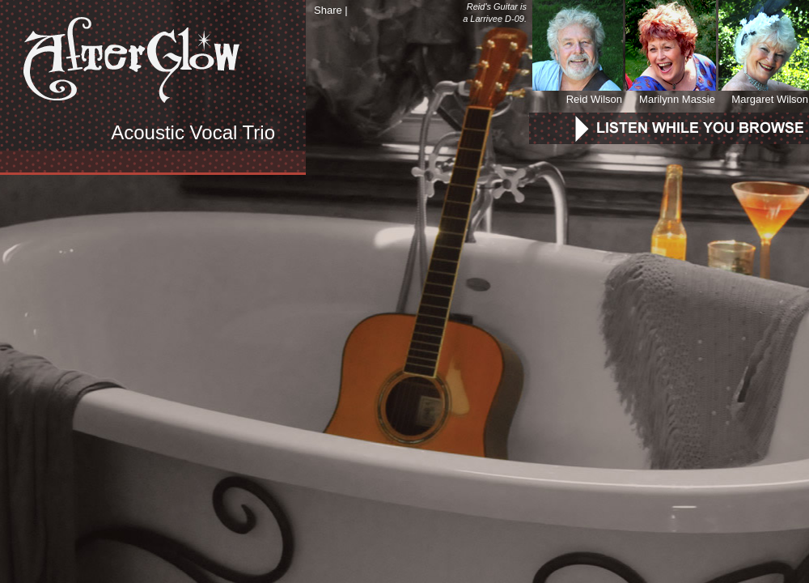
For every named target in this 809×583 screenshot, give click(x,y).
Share (328, 10)
